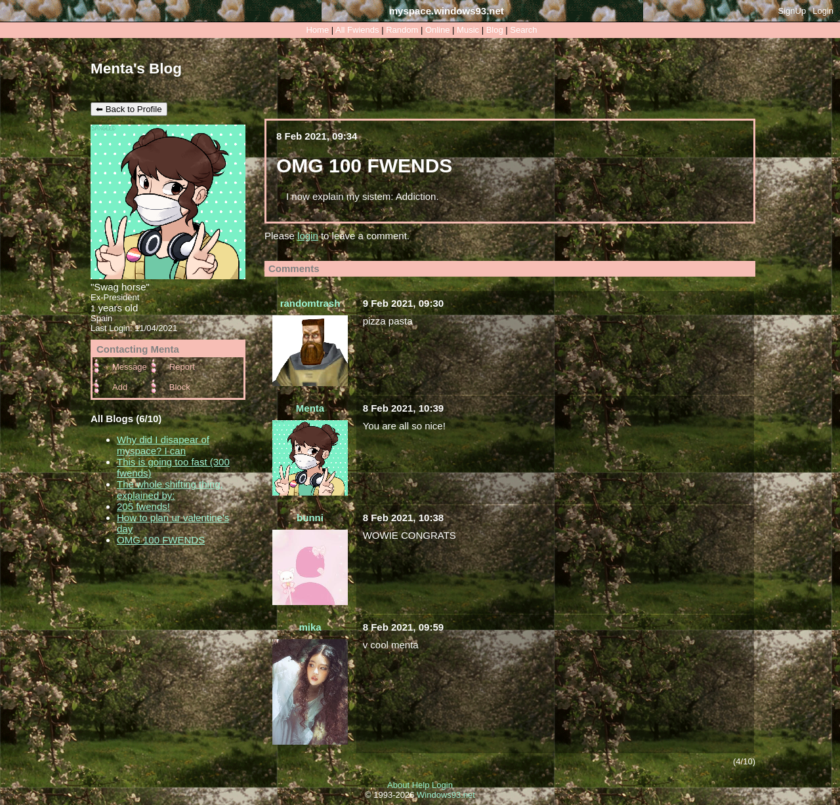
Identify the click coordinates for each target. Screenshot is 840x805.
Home (317, 30)
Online (437, 30)
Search (523, 30)
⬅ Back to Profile (129, 109)
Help (421, 785)
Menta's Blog (136, 68)
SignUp (792, 11)
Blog (494, 30)
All (357, 30)
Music (468, 30)
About (398, 785)
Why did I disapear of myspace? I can (163, 445)
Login (822, 11)
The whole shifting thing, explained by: (170, 490)
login (307, 235)
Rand (402, 30)
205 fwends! (143, 506)
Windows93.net (446, 795)
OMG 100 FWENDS (161, 539)
